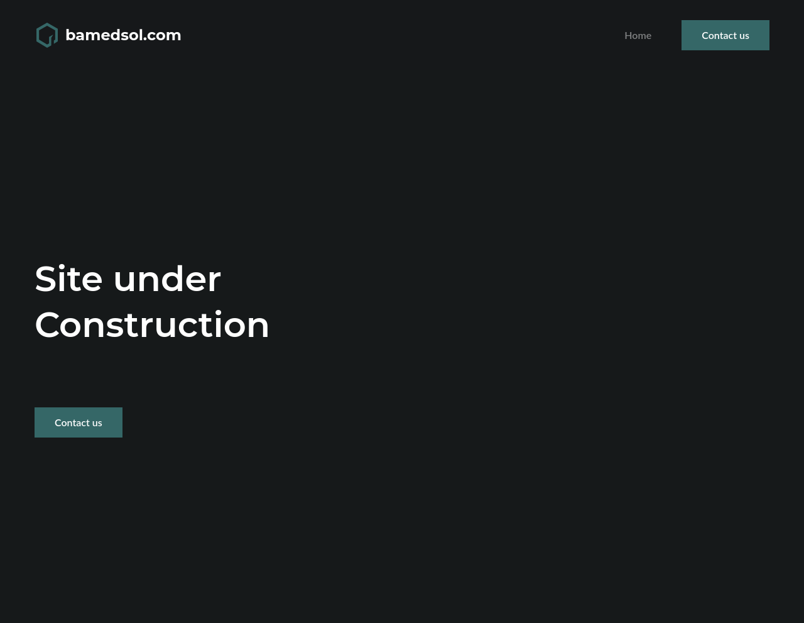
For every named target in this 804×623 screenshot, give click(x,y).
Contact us (725, 35)
